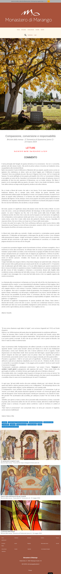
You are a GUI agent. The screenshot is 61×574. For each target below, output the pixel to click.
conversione (12, 424)
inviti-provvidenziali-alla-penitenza (36, 422)
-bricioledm (4, 422)
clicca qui (45, 1)
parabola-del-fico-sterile (48, 422)
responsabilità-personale (21, 424)
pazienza (39, 424)
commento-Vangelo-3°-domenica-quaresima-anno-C (18, 422)
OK (48, 1)
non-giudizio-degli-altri (32, 424)
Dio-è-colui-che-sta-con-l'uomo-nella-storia (10, 426)
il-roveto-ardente (5, 424)
